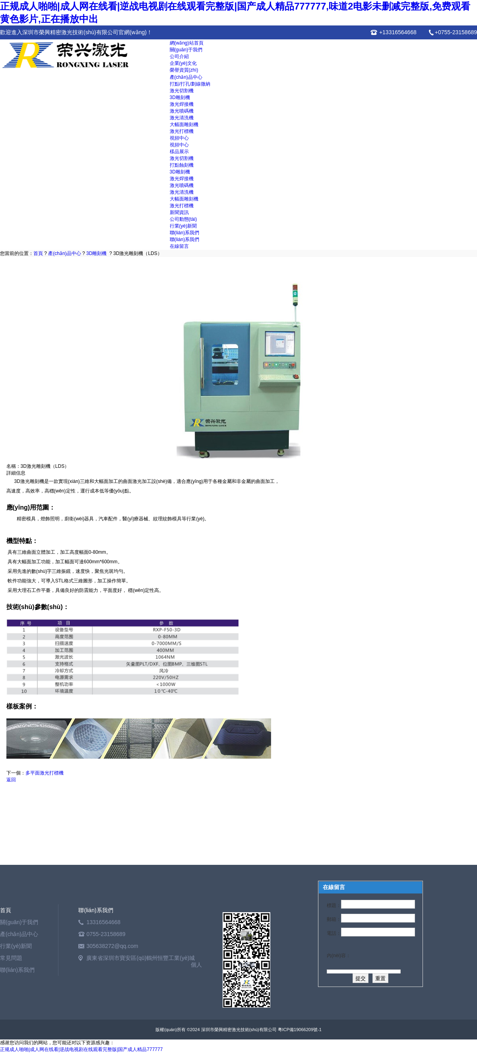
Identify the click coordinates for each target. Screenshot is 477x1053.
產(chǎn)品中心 (186, 77)
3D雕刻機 (180, 97)
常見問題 (11, 958)
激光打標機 (182, 131)
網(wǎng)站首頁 (187, 43)
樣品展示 (179, 151)
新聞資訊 (179, 212)
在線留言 (179, 246)
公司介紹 (179, 56)
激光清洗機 (182, 118)
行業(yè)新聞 (183, 226)
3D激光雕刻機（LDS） (137, 253)
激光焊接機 (182, 104)
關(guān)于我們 (186, 50)
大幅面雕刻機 (184, 124)
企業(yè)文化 (183, 63)
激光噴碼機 (182, 111)
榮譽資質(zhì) (184, 70)
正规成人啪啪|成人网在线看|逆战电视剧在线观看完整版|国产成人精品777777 (81, 1049)
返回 (11, 779)
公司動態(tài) (183, 219)
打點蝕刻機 (182, 165)
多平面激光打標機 (44, 773)
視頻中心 (179, 138)
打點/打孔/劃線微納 (190, 84)
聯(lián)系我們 (185, 233)
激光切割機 (182, 90)
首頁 (38, 253)
